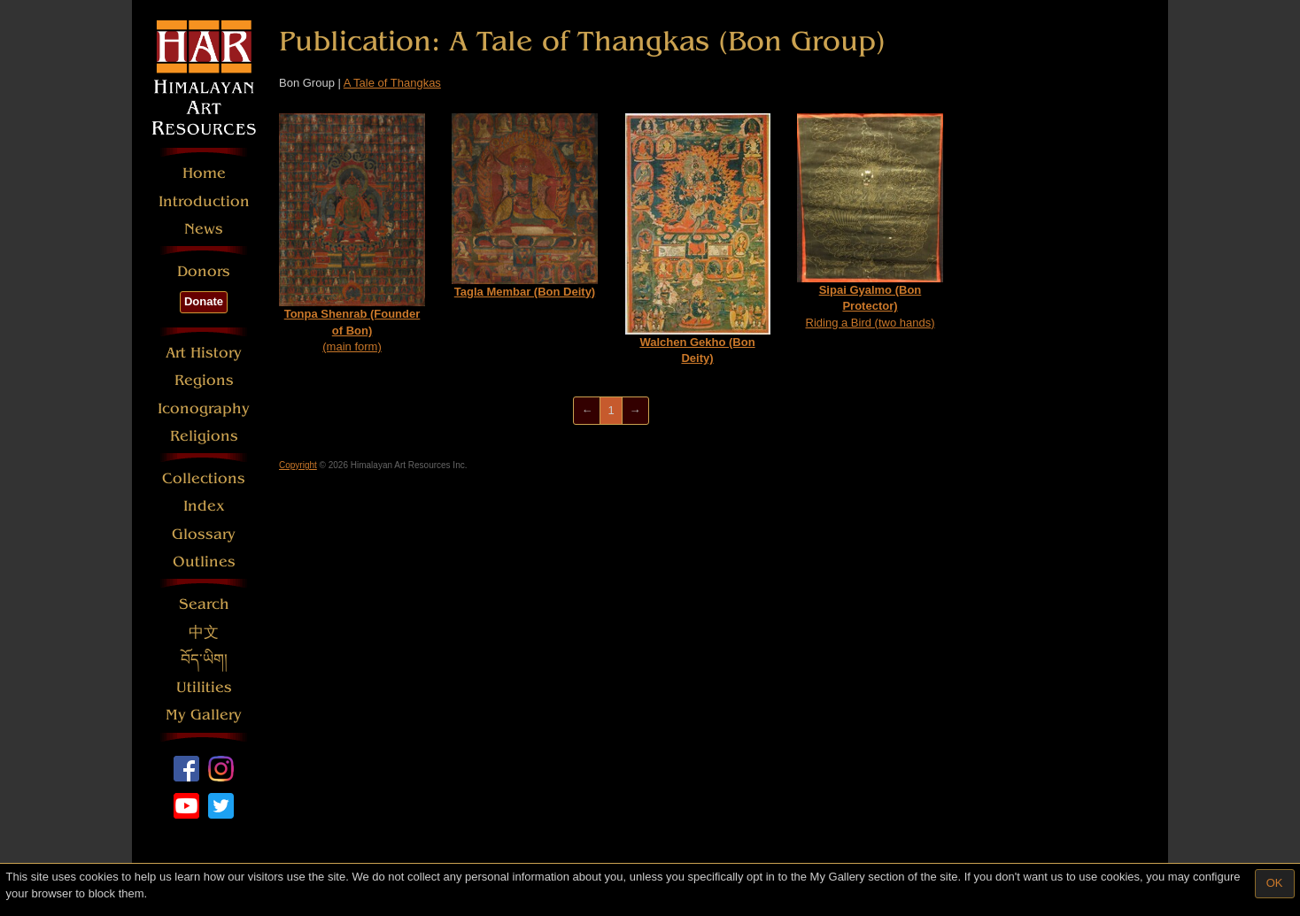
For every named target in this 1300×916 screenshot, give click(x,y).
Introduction (204, 201)
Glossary (204, 534)
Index (204, 505)
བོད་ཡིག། (204, 659)
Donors (203, 271)
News (203, 228)
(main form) (352, 233)
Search (204, 604)
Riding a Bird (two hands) (870, 221)
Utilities (204, 687)
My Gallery (204, 714)
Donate (203, 301)
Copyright (298, 465)
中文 (204, 632)
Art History (204, 352)
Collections (203, 478)
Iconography (204, 408)
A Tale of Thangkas (392, 82)
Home (204, 173)
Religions (204, 435)
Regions (204, 380)
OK (1274, 882)
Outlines (204, 561)
